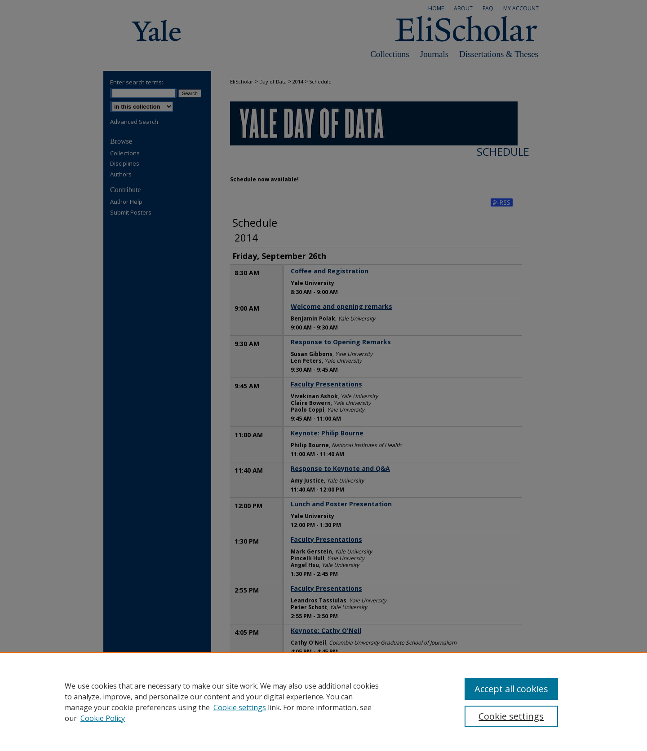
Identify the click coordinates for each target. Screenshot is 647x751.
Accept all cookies (511, 689)
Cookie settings (239, 707)
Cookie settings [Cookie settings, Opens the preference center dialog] (511, 716)
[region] (323, 701)
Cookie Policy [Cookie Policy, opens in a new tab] (102, 718)
